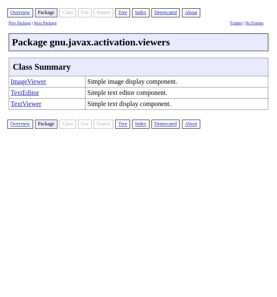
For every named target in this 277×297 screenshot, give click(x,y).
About (191, 12)
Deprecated (165, 12)
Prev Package (20, 23)
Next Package (45, 23)
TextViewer (26, 103)
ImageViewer (28, 81)
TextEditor (25, 92)
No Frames (254, 23)
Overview (20, 12)
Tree (122, 12)
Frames (236, 23)
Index (140, 12)
